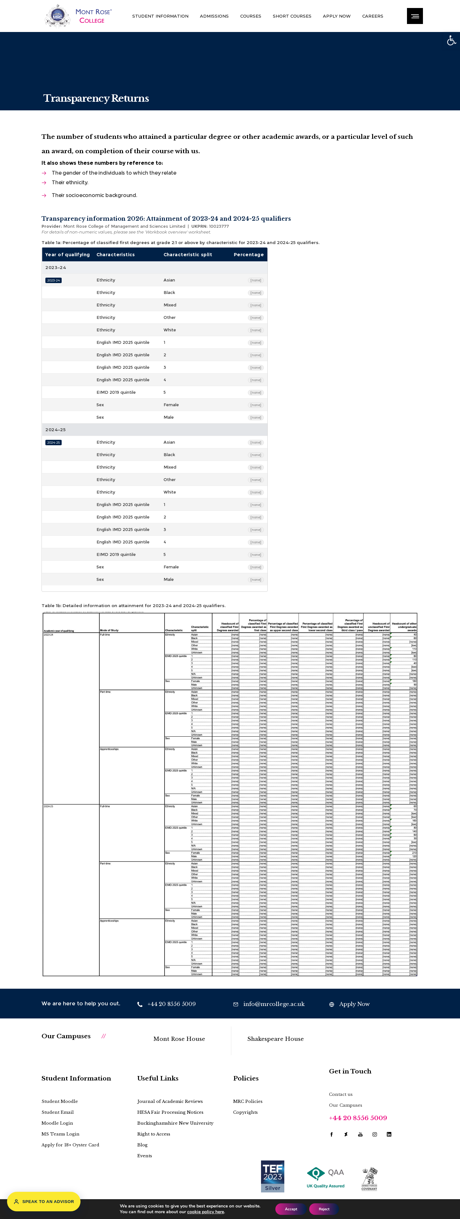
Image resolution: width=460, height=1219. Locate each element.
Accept (291, 1209)
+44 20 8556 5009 (358, 1118)
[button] (451, 40)
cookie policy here (205, 1212)
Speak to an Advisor (43, 1202)
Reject (324, 1209)
